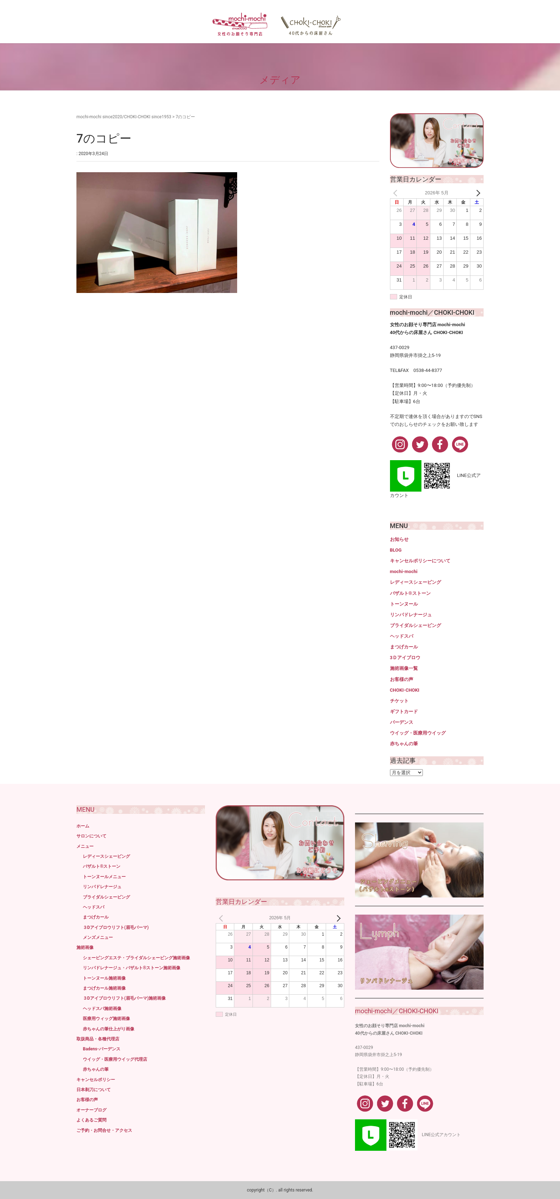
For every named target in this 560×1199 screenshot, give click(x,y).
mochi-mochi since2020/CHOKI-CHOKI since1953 (123, 116)
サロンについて (91, 836)
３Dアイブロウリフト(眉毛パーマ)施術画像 (124, 998)
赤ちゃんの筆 (404, 743)
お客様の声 (401, 679)
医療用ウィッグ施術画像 (106, 1018)
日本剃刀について (93, 1089)
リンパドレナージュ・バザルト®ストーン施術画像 (131, 967)
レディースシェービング (415, 582)
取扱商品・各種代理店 (97, 1038)
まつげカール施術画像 (104, 988)
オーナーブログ (91, 1110)
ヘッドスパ (401, 636)
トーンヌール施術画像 (104, 978)
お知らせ (399, 539)
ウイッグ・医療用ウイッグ (418, 733)
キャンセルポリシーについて (420, 560)
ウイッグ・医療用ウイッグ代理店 (115, 1059)
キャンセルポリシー (95, 1079)
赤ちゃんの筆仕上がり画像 (108, 1028)
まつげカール (404, 647)
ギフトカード (404, 711)
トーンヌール (404, 604)
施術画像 (85, 947)
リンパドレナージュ (411, 614)
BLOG (396, 550)
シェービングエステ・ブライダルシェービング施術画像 (136, 957)
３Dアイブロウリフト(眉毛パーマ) (116, 927)
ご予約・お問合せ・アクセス (104, 1130)
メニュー (85, 846)
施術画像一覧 (404, 668)
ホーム (82, 826)
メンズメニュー (98, 937)
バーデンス (401, 722)
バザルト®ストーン (410, 593)
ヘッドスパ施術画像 (102, 1008)
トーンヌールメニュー (104, 876)
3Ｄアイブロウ (405, 657)
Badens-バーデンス (101, 1048)
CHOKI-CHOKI (405, 690)
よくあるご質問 (91, 1120)
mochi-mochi (404, 571)
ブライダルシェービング (415, 625)
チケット (399, 700)
